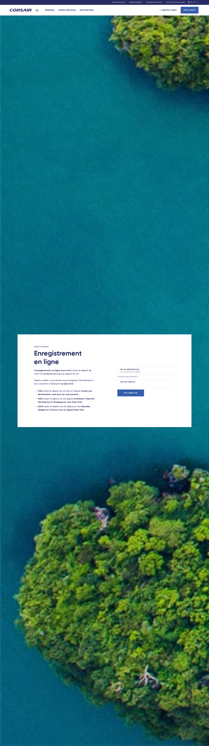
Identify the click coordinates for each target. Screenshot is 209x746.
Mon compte (190, 10)
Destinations (87, 10)
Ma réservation (118, 2)
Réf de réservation (129, 369)
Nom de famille (127, 382)
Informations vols (154, 2)
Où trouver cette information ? (127, 377)
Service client (169, 10)
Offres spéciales (67, 10)
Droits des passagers (175, 2)
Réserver (49, 10)
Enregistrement (135, 2)
